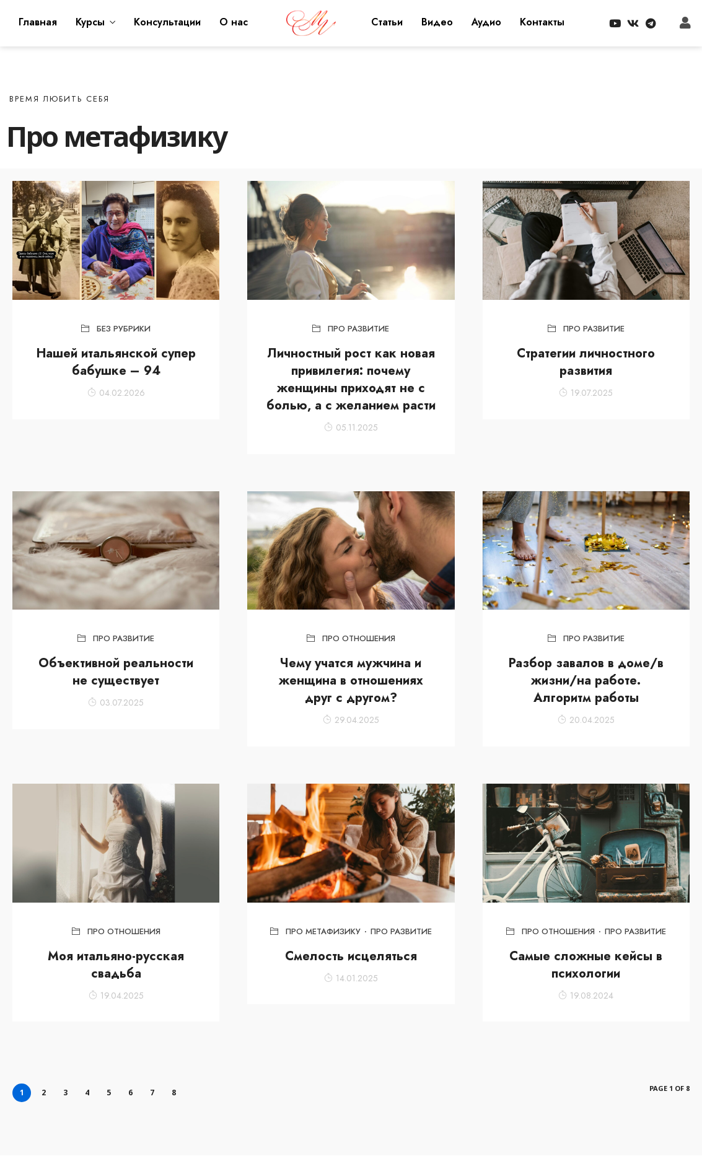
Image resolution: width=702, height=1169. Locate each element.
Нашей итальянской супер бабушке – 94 (116, 362)
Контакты (542, 22)
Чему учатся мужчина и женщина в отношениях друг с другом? (351, 680)
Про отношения (358, 638)
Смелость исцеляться (351, 956)
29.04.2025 (351, 720)
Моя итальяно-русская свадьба (116, 965)
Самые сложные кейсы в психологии (585, 965)
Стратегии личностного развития (586, 362)
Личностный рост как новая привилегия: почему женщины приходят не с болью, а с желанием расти (351, 379)
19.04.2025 (116, 995)
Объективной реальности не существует (115, 672)
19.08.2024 (585, 995)
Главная (38, 22)
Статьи (387, 22)
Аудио (486, 22)
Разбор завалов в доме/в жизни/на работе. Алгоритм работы (586, 680)
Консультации (167, 22)
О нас (233, 22)
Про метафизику (323, 931)
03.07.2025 (116, 702)
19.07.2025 (586, 393)
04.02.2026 (116, 393)
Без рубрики (124, 329)
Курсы (90, 22)
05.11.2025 (351, 427)
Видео (437, 22)
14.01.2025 (351, 978)
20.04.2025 (586, 720)
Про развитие (358, 329)
